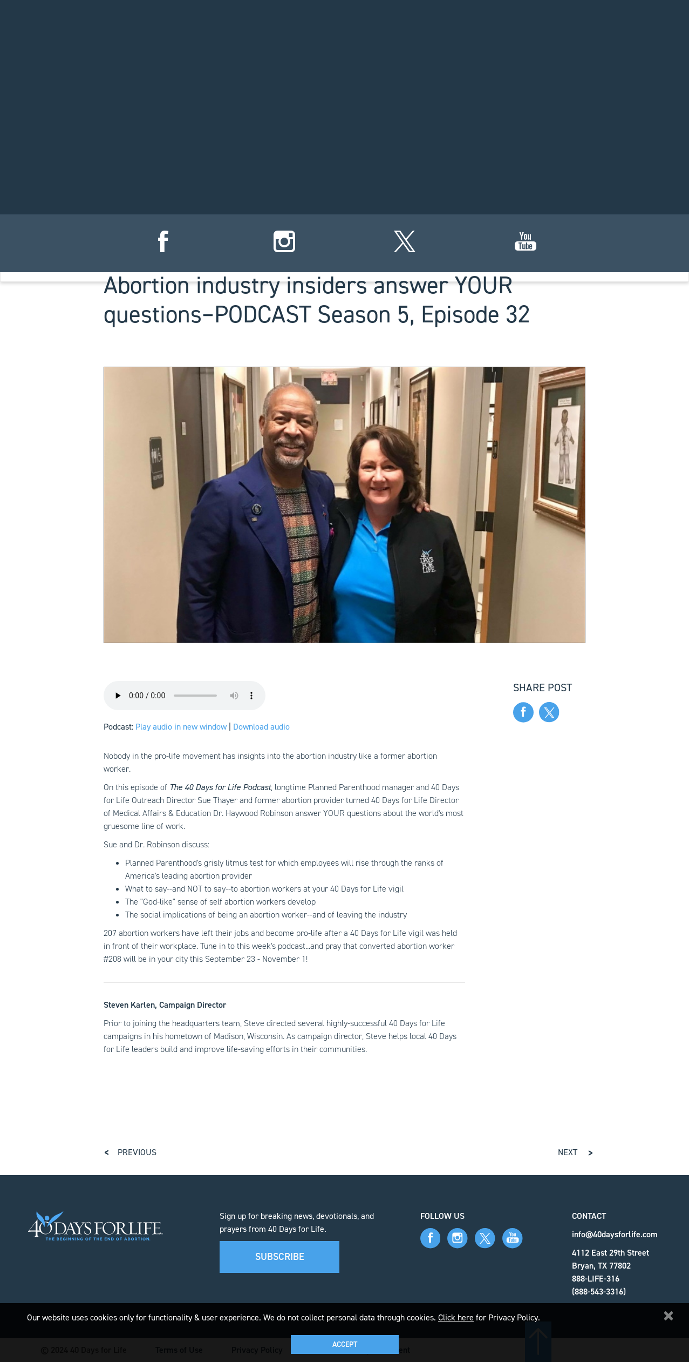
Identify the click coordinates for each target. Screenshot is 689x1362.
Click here (456, 1317)
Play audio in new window (181, 726)
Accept (344, 1344)
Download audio (261, 726)
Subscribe (279, 1256)
